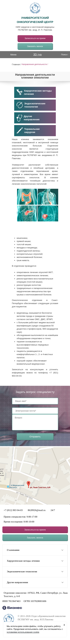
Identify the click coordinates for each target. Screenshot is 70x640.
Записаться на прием (35, 38)
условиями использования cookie (23, 632)
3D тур (37, 54)
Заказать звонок (35, 46)
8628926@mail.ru (36, 510)
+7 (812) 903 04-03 (13, 510)
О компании (13, 550)
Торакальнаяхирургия (28, 130)
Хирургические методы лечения (34, 92)
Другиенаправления (28, 118)
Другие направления (17, 582)
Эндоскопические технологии (31, 105)
